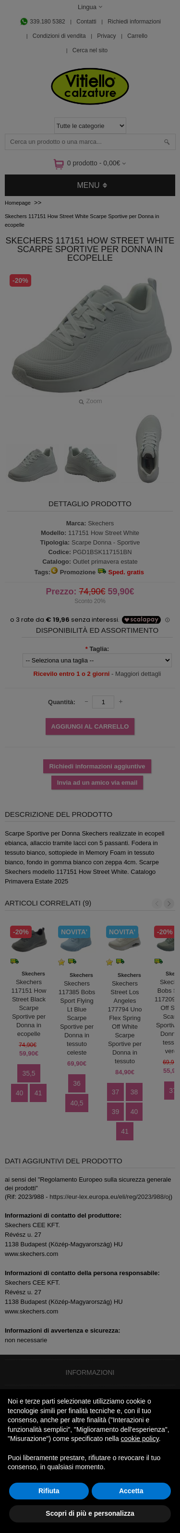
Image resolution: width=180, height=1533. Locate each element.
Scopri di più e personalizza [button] (90, 1513)
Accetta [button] (131, 1491)
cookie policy (140, 1438)
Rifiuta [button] (49, 1491)
